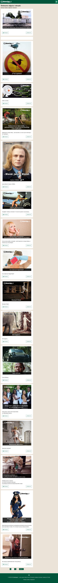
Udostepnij (5, 32)
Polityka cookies (26, 579)
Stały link (29, 32)
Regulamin (32, 579)
